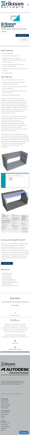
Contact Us (4, 428)
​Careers (3, 430)
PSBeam (3, 416)
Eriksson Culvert (5, 412)
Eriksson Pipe (4, 414)
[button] (15, 314)
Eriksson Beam (4, 400)
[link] (15, 15)
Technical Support (5, 426)
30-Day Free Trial (5, 423)
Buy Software (4, 424)
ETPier (2, 418)
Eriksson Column (5, 406)
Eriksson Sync (4, 407)
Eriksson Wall (4, 402)
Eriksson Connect (5, 404)
